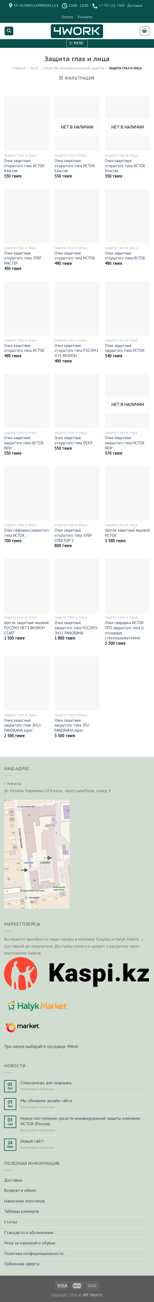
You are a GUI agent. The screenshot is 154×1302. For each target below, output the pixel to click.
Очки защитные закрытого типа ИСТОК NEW (24, 442)
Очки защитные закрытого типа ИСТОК (125, 348)
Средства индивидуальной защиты (73, 68)
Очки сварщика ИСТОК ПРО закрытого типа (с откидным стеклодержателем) (124, 630)
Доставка (134, 5)
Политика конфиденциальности (33, 1253)
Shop (34, 68)
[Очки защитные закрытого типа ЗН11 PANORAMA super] (26, 683)
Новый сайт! (31, 1141)
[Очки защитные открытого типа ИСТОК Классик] (26, 124)
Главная (18, 68)
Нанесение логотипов (24, 1201)
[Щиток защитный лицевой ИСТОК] (127, 493)
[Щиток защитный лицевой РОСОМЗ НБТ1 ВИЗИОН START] (26, 586)
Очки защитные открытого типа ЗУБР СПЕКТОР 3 (73, 535)
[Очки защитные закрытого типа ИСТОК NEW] (26, 401)
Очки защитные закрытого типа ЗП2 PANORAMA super (71, 725)
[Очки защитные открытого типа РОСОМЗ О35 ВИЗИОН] (77, 308)
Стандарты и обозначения (28, 1232)
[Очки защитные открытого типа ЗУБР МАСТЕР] (26, 216)
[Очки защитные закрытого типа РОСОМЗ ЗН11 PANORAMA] (77, 586)
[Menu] (77, 43)
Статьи (10, 1221)
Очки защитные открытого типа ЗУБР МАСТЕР (22, 258)
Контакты (85, 17)
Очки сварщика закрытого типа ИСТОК (26, 533)
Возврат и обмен (20, 1190)
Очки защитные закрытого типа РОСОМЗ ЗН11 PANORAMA (75, 627)
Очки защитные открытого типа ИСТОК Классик (24, 165)
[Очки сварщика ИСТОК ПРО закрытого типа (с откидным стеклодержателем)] (127, 586)
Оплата (67, 17)
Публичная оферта (21, 1263)
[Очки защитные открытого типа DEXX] (77, 401)
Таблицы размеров (21, 1211)
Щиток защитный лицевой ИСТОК (127, 533)
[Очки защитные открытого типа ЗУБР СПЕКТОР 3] (77, 493)
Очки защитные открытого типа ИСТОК (74, 256)
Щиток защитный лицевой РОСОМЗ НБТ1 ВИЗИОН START (26, 627)
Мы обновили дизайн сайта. (46, 1100)
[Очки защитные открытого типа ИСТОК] (77, 216)
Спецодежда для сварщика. (46, 1082)
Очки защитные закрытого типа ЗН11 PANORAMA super (22, 725)
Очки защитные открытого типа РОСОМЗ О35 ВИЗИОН (76, 350)
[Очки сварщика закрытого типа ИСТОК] (26, 493)
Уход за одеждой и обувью (30, 1242)
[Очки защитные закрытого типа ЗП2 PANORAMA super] (77, 683)
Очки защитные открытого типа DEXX (73, 440)
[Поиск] (9, 31)
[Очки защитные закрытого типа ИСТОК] (127, 308)
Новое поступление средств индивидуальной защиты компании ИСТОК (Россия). (80, 1121)
